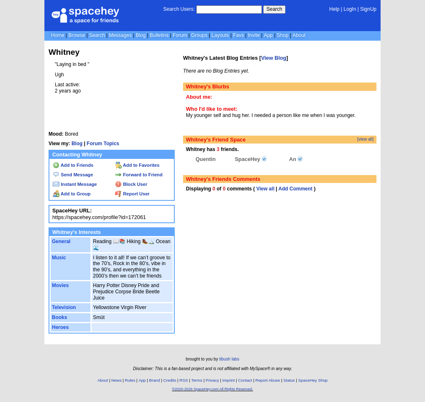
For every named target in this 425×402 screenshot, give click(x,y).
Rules (130, 380)
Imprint (228, 380)
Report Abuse (267, 380)
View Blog (273, 58)
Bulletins (159, 35)
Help (334, 9)
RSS (184, 380)
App (268, 35)
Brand (154, 380)
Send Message (73, 174)
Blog (141, 35)
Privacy (212, 380)
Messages (120, 35)
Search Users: (179, 9)
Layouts (220, 35)
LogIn (350, 9)
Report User (132, 193)
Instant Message (75, 184)
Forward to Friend (138, 174)
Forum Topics (103, 143)
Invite (254, 35)
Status (289, 380)
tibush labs (229, 359)
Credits (170, 380)
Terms (197, 380)
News (116, 380)
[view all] (365, 139)
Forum (180, 35)
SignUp (368, 9)
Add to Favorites (137, 165)
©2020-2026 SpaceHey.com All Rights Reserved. (212, 389)
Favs (238, 35)
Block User (131, 184)
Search (274, 9)
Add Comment (295, 189)
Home (57, 35)
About (299, 35)
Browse (76, 35)
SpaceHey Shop (313, 380)
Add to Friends (73, 165)
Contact (245, 380)
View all (265, 189)
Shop (282, 35)
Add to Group (71, 193)
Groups (199, 35)
